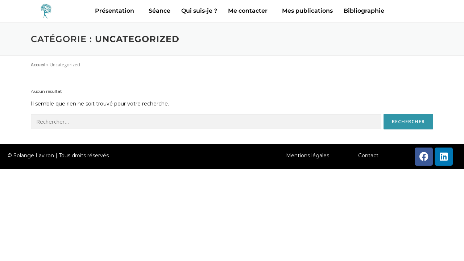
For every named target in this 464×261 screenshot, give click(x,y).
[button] (116, 10)
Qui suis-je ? (199, 10)
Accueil (38, 65)
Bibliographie (364, 10)
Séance (159, 10)
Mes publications (307, 10)
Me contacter (248, 10)
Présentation (114, 10)
